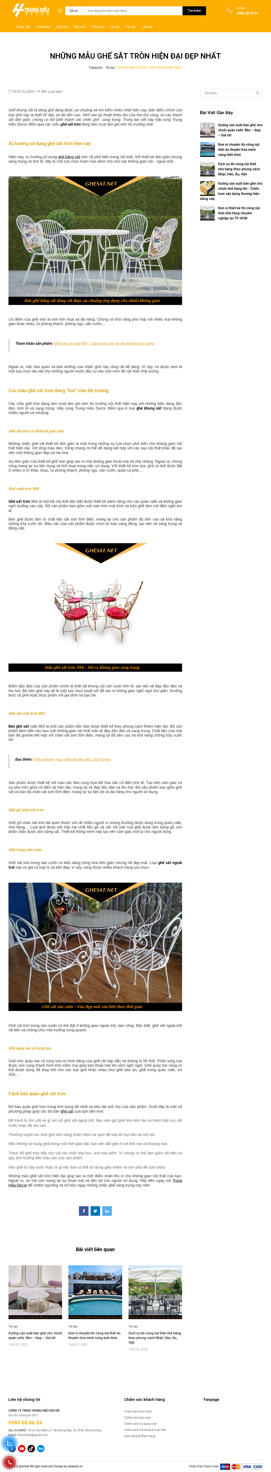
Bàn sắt (79, 27)
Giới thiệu (43, 27)
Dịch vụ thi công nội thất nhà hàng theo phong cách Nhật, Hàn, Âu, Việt (155, 1338)
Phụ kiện (97, 27)
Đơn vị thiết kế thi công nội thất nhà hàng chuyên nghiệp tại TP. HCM (239, 213)
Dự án (115, 27)
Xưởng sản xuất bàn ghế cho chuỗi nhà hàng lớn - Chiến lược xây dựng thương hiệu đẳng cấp (231, 191)
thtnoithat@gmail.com (28, 1435)
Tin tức (131, 27)
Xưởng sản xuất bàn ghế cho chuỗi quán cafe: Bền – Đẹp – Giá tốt (35, 1335)
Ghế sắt (62, 27)
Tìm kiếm (194, 10)
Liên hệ (147, 27)
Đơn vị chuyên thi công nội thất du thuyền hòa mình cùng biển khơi (94, 1335)
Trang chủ (23, 27)
